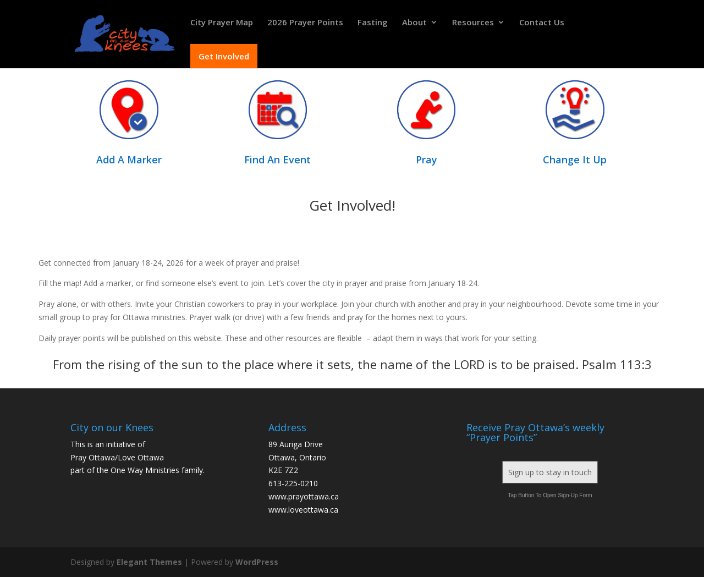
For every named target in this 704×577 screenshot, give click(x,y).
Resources (473, 23)
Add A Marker (129, 159)
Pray (426, 159)
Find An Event (277, 159)
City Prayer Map (221, 23)
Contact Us (541, 23)
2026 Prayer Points (305, 23)
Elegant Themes (149, 562)
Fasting (373, 23)
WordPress (256, 562)
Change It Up (575, 159)
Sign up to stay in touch (550, 472)
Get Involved (224, 56)
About (414, 23)
